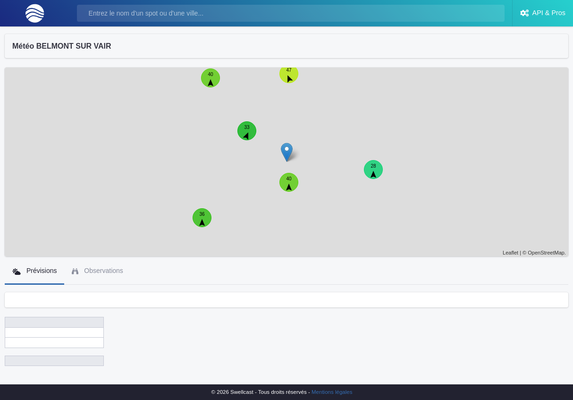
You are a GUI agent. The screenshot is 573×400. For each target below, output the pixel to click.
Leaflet (510, 252)
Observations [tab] (97, 271)
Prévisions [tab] (34, 271)
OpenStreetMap (546, 252)
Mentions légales (332, 392)
